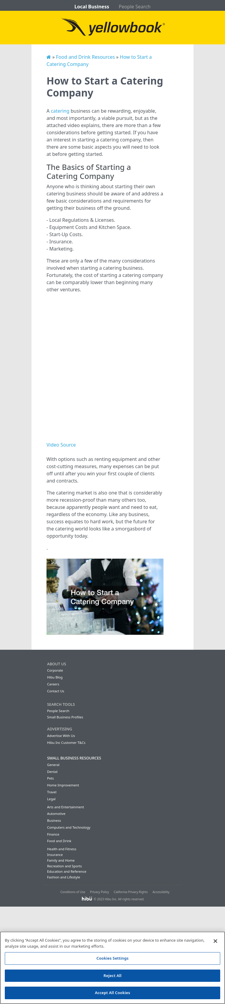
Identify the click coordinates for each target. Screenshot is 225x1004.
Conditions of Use (72, 892)
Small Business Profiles (65, 717)
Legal (51, 799)
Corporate (55, 670)
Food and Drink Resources (85, 57)
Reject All (113, 975)
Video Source (61, 444)
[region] (112, 967)
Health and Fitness (61, 849)
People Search (135, 6)
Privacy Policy (99, 892)
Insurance (55, 854)
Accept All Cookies (112, 992)
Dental (52, 771)
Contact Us (55, 691)
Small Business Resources (74, 758)
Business (54, 820)
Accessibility (160, 892)
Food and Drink (59, 841)
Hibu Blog (55, 677)
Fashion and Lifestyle (63, 877)
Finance (53, 834)
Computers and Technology (68, 827)
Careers (53, 684)
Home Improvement (63, 785)
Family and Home (61, 860)
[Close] (215, 941)
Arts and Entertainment (65, 807)
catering (60, 111)
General (53, 764)
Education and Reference (66, 871)
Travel (51, 792)
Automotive (56, 813)
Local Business (91, 6)
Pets (50, 778)
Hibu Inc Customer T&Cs (66, 742)
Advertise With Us (61, 735)
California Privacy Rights (131, 892)
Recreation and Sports (64, 866)
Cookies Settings (113, 958)
